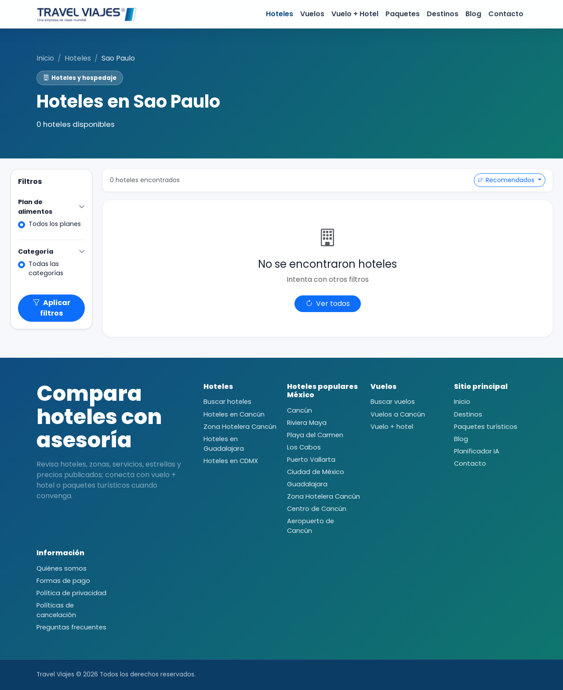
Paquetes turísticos (485, 426)
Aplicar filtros (51, 308)
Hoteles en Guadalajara (223, 444)
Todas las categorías (46, 268)
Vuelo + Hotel (354, 14)
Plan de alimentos (51, 207)
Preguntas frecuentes (71, 627)
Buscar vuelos (392, 401)
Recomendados (507, 180)
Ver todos (327, 303)
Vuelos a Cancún (397, 414)
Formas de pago (63, 580)
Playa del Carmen (315, 435)
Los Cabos (304, 447)
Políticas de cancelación (56, 610)
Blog (473, 14)
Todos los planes (55, 223)
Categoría (51, 252)
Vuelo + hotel (391, 426)
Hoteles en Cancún (234, 414)
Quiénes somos (61, 568)
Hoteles (279, 14)
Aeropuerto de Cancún (310, 526)
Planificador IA (476, 451)
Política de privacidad (71, 593)
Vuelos (312, 14)
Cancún (299, 410)
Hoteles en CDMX (230, 460)
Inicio (45, 58)
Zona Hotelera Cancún (239, 426)
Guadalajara (307, 484)
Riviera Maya (307, 422)
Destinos (442, 14)
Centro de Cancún (316, 508)
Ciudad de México (315, 471)
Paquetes (402, 14)
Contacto (505, 14)
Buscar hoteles (227, 401)
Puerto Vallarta (311, 459)
